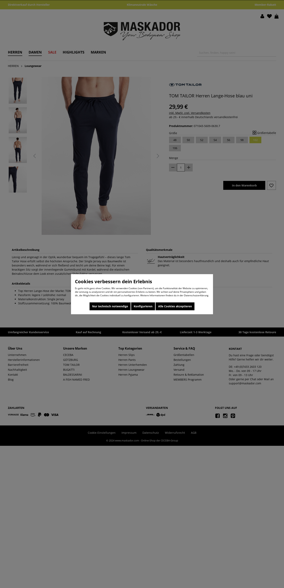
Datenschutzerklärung (196, 295)
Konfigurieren (143, 306)
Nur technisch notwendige (110, 306)
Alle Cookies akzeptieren (175, 306)
